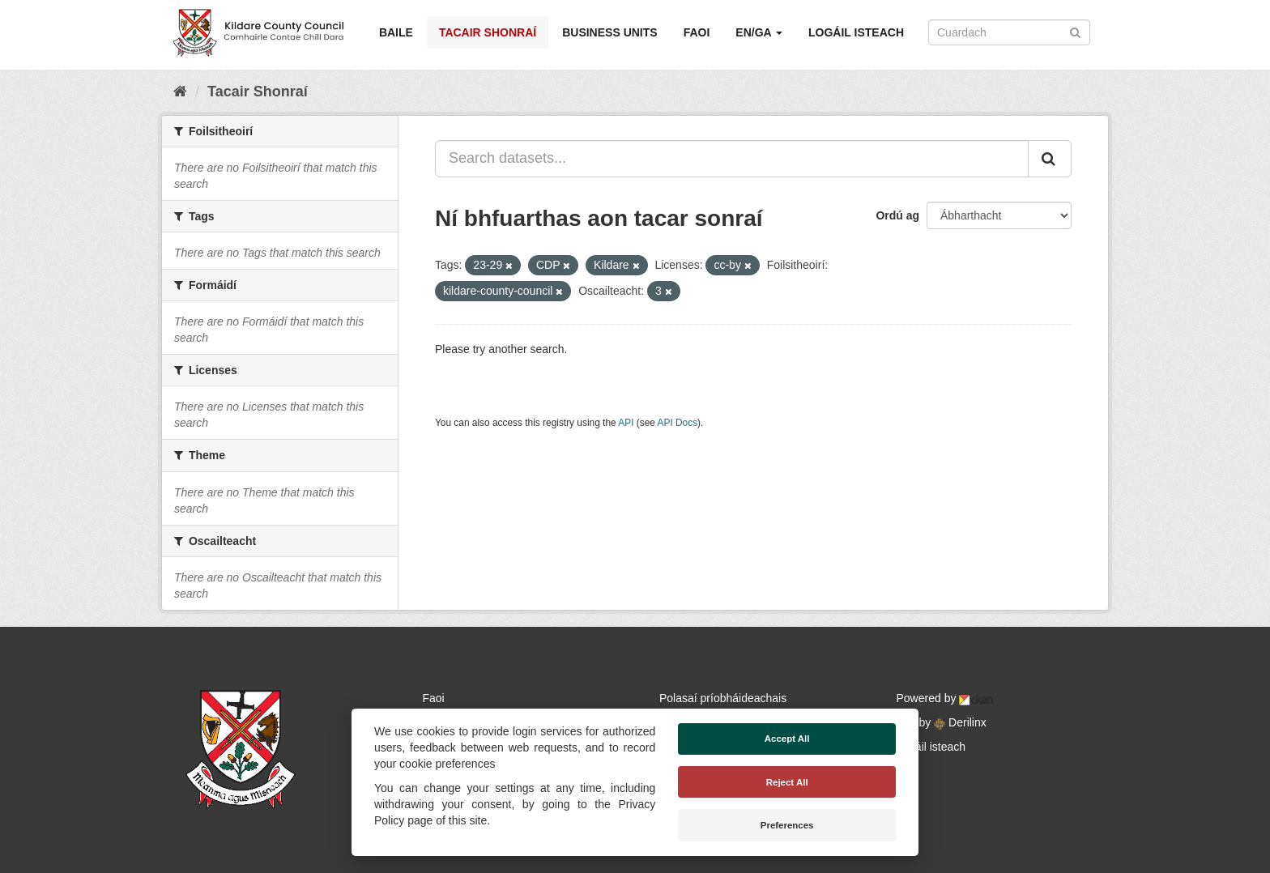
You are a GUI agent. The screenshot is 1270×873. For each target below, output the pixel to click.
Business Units (609, 32)
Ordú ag (897, 215)
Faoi (697, 32)
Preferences (787, 825)
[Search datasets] (1009, 32)
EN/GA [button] (758, 32)
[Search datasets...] (732, 158)
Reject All (787, 782)
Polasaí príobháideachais (722, 698)
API (625, 422)
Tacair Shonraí (487, 32)
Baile (396, 32)
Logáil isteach (856, 32)
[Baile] (180, 91)
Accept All (787, 738)
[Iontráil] (1075, 31)
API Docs (678, 422)
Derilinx (960, 722)
